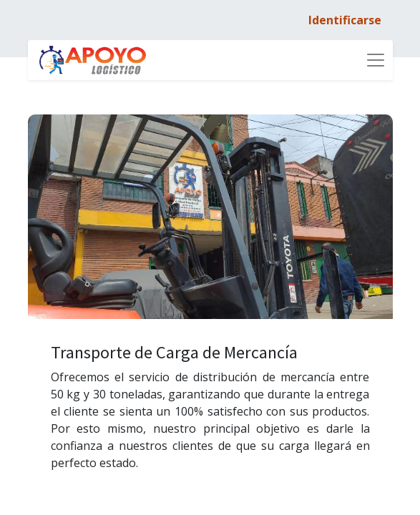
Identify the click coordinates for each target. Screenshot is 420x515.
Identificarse (344, 20)
